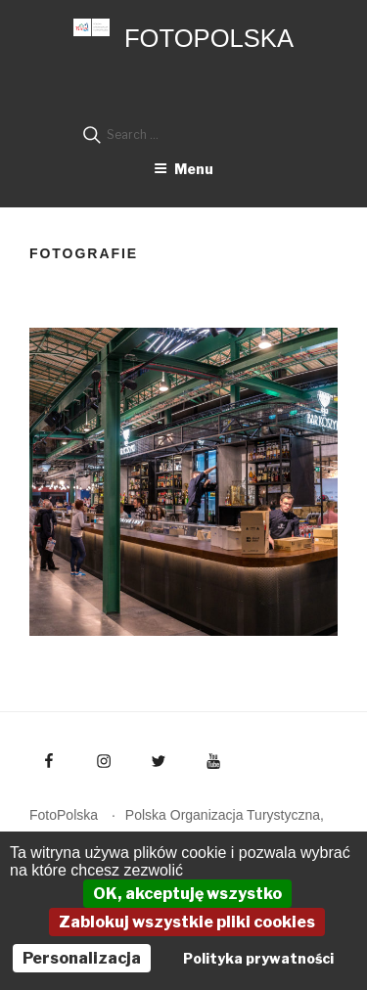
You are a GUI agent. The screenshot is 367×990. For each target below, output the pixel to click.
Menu (183, 168)
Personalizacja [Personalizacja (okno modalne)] (82, 958)
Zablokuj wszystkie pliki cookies (187, 922)
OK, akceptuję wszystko (187, 893)
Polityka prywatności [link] (258, 958)
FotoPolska (209, 38)
